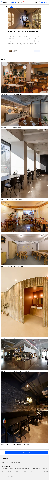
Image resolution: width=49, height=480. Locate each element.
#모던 (34, 38)
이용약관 (7, 462)
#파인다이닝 (25, 36)
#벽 (18, 38)
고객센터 (2, 462)
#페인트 (13, 43)
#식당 (9, 36)
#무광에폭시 (10, 46)
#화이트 (16, 41)
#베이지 (32, 41)
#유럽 (24, 43)
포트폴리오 (6, 6)
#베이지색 (38, 41)
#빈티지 (30, 38)
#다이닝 (30, 36)
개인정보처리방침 (13, 462)
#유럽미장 (19, 43)
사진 (11, 6)
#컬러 (9, 43)
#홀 (38, 36)
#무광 (36, 43)
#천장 (9, 38)
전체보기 (37, 50)
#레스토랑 (19, 36)
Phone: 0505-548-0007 (34, 468)
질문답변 (20, 2)
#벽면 (22, 38)
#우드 (21, 41)
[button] (46, 64)
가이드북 (15, 6)
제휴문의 (37, 2)
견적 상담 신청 (26, 452)
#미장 (28, 43)
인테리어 (13, 2)
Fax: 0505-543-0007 (43, 468)
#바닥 (26, 38)
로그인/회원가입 (44, 2)
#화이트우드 (10, 41)
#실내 (35, 36)
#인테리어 (14, 38)
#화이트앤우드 (26, 41)
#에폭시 (31, 43)
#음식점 (13, 36)
